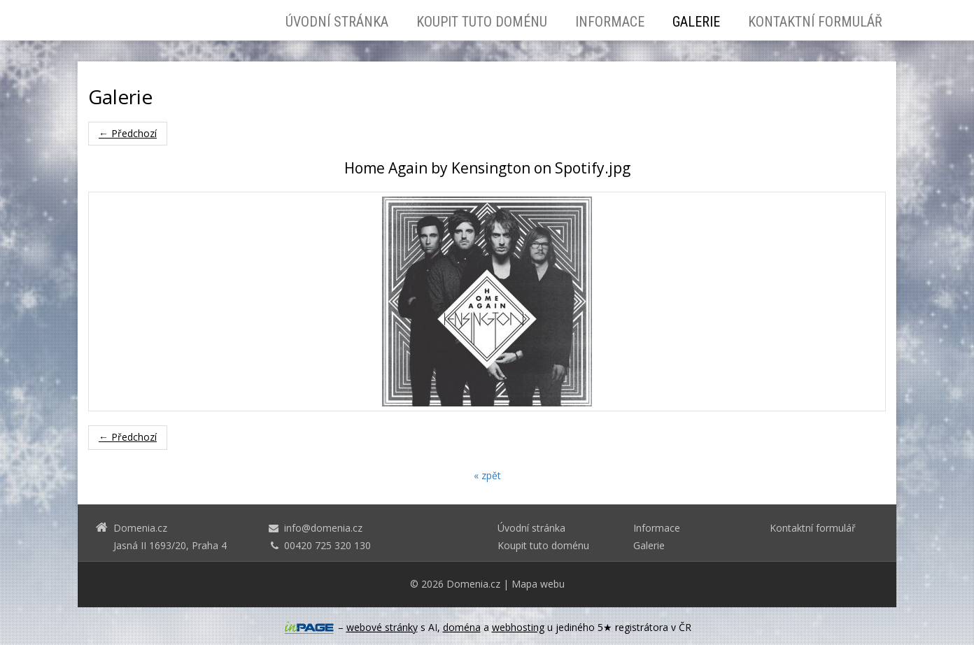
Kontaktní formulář (815, 21)
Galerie (696, 21)
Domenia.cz (473, 583)
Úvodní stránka (336, 21)
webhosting (518, 627)
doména (462, 627)
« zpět (487, 475)
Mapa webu (538, 583)
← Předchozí (128, 133)
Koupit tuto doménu (481, 21)
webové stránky (382, 627)
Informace (609, 21)
